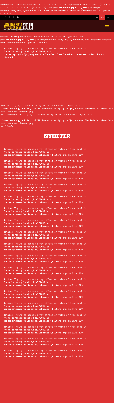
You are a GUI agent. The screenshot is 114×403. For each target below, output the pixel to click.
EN (107, 17)
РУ (97, 17)
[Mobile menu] (107, 26)
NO (102, 17)
